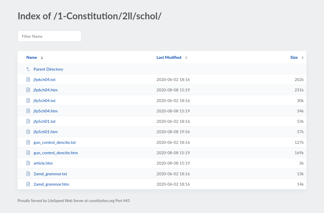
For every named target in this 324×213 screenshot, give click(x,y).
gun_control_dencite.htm (52, 152)
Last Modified (169, 57)
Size (294, 57)
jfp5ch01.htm (41, 131)
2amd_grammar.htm (47, 184)
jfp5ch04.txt (40, 100)
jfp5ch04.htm (41, 110)
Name (31, 57)
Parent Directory (44, 69)
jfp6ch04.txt (40, 79)
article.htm (39, 163)
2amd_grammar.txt (46, 173)
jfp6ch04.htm (41, 89)
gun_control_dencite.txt (51, 142)
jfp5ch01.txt (40, 121)
